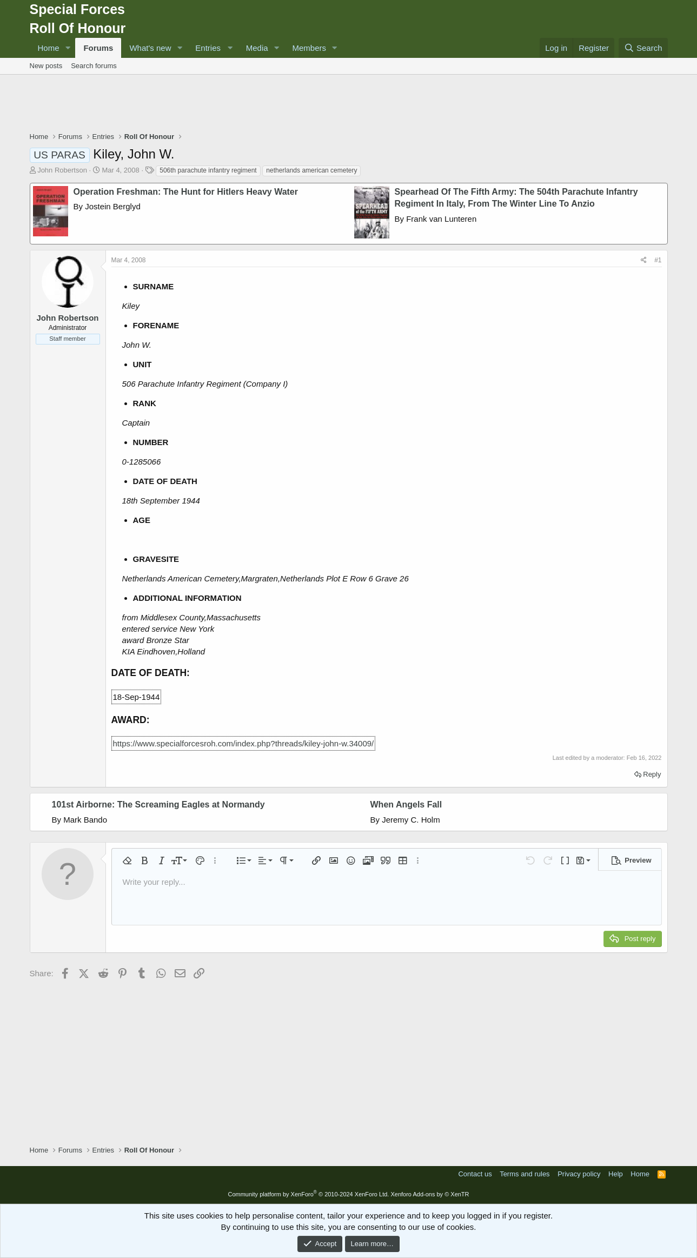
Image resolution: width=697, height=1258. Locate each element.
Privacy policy (578, 1174)
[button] (67, 48)
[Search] (643, 48)
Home (48, 47)
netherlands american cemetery (311, 170)
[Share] (643, 260)
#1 (657, 260)
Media (257, 47)
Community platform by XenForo (308, 1194)
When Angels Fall (406, 804)
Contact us (475, 1174)
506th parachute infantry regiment (208, 170)
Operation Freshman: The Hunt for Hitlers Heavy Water (186, 191)
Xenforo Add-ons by (429, 1194)
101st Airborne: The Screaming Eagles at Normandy (158, 804)
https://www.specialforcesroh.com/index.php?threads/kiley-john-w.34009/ (243, 743)
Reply (652, 774)
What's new (150, 47)
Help (615, 1174)
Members (310, 47)
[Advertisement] (349, 104)
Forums (98, 47)
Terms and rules (524, 1174)
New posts (46, 66)
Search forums (94, 66)
